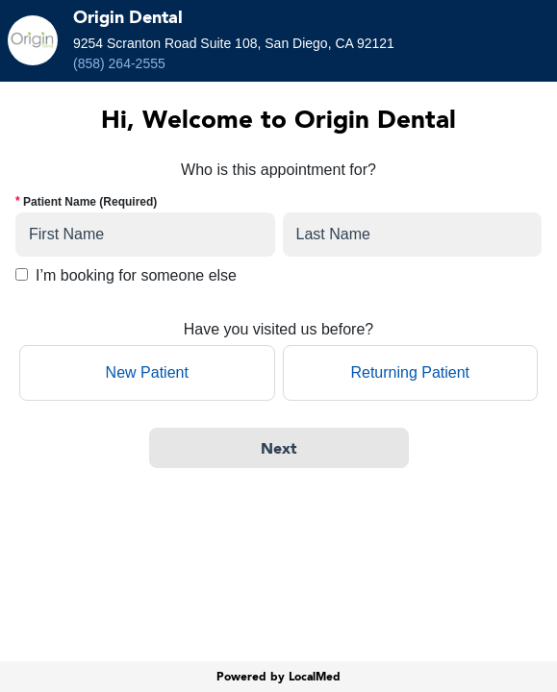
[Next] (279, 448)
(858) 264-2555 (119, 63)
